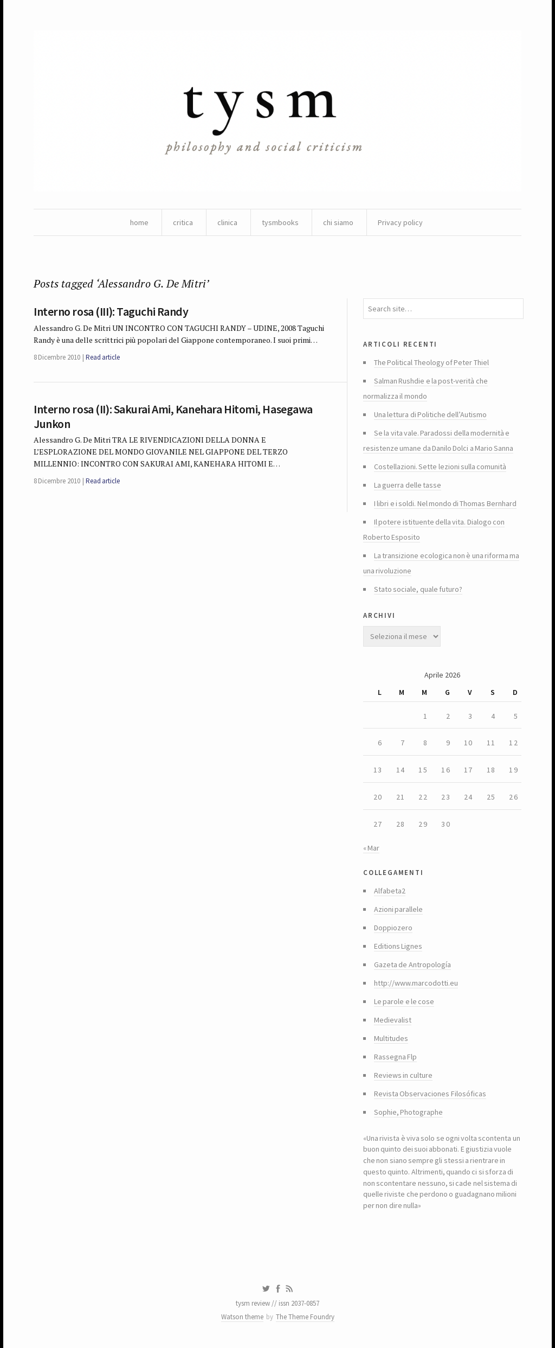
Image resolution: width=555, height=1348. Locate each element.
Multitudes (391, 1038)
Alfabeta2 (389, 891)
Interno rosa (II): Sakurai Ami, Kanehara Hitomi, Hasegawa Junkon (173, 416)
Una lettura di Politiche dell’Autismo (430, 414)
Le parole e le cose (404, 1001)
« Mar (371, 848)
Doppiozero (393, 927)
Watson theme (242, 1316)
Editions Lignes (398, 946)
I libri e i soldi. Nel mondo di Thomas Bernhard (445, 503)
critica (183, 222)
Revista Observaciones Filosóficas (430, 1093)
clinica (227, 222)
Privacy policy (400, 222)
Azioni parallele (398, 909)
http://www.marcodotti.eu (416, 983)
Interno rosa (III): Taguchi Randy (111, 311)
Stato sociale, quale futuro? (418, 589)
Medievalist (392, 1020)
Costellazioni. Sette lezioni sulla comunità (440, 466)
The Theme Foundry (305, 1316)
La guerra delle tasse (407, 485)
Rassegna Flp (395, 1057)
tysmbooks (280, 222)
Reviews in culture (403, 1075)
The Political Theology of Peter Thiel (431, 362)
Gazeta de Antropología (412, 964)
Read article (103, 357)
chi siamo (338, 222)
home (139, 222)
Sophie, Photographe (408, 1112)
